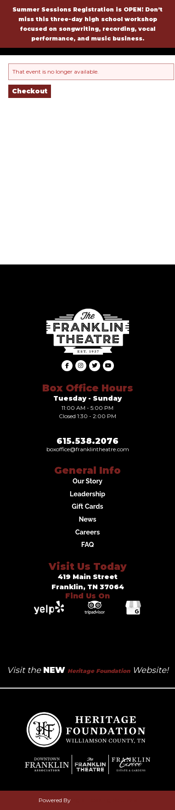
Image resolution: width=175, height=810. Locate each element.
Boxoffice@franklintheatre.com (87, 449)
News (87, 519)
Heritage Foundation (99, 670)
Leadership (87, 494)
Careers (87, 532)
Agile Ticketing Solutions (104, 800)
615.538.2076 (87, 441)
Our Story (87, 481)
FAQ (87, 544)
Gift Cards (87, 506)
